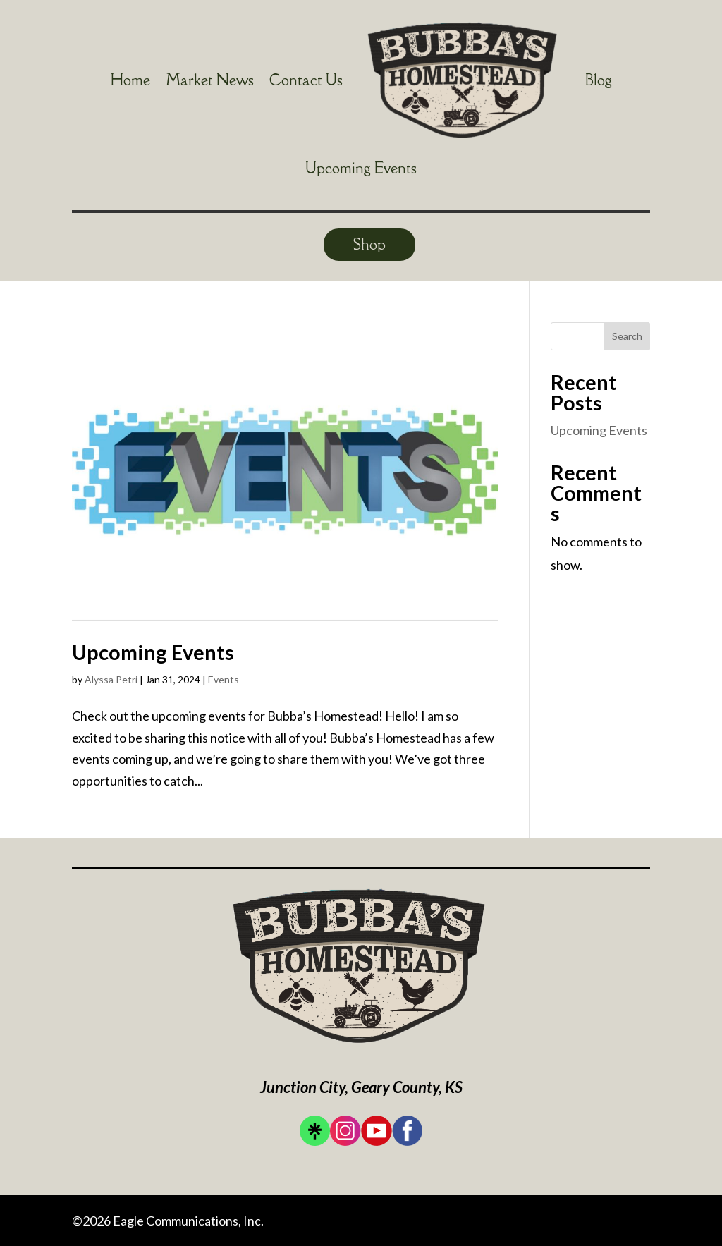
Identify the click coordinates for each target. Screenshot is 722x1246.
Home (130, 80)
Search (627, 336)
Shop (369, 244)
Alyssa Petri (111, 679)
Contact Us (306, 80)
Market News (210, 80)
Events (223, 679)
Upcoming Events (361, 168)
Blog (598, 80)
